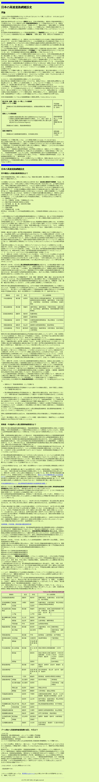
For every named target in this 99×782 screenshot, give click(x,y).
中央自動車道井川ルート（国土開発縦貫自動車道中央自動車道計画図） (24, 483)
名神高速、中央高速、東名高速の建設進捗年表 (16, 524)
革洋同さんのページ (28, 773)
